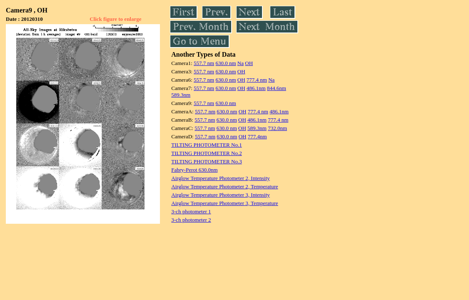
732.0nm (277, 128)
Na (240, 63)
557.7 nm (204, 63)
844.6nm (276, 88)
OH (249, 63)
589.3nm (180, 95)
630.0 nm (225, 63)
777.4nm (257, 136)
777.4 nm (257, 80)
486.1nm (256, 88)
